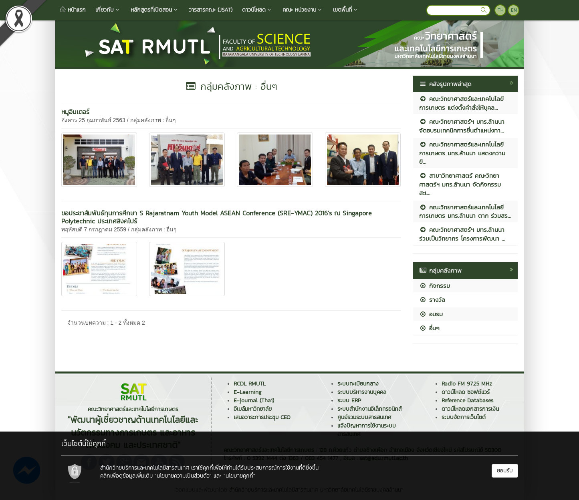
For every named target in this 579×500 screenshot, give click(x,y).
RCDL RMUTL (250, 384)
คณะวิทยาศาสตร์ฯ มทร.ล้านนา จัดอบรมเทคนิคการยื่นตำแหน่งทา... (461, 126)
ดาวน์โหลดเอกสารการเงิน (470, 409)
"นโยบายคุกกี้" (239, 476)
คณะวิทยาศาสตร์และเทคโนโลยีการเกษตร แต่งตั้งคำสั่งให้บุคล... (461, 103)
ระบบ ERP (349, 400)
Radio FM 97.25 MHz (467, 384)
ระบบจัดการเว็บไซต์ (464, 417)
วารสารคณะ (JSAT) (210, 10)
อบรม (431, 314)
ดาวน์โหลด (257, 10)
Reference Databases (467, 400)
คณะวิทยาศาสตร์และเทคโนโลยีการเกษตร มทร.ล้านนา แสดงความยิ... (462, 153)
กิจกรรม (434, 285)
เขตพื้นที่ (346, 10)
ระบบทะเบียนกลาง (358, 384)
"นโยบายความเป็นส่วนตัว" (183, 476)
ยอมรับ (505, 470)
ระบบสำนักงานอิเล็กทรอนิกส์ (369, 409)
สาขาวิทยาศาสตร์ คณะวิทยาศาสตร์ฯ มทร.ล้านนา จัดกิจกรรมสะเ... (460, 184)
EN (514, 10)
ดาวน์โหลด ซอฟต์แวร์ (466, 392)
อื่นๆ (429, 328)
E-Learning (248, 392)
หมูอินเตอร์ (75, 111)
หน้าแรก (73, 10)
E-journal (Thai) (254, 400)
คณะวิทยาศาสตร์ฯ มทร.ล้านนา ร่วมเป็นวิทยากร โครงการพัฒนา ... (462, 234)
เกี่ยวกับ (108, 10)
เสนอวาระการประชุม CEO (262, 417)
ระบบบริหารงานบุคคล (361, 392)
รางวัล (432, 299)
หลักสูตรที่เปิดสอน (155, 10)
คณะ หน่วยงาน (302, 10)
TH (501, 10)
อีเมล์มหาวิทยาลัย (253, 409)
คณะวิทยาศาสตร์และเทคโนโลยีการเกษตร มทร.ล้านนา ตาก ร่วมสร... (465, 211)
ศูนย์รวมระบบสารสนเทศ (364, 417)
